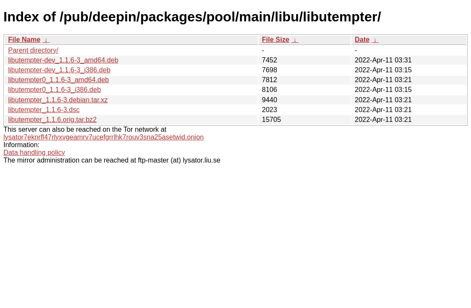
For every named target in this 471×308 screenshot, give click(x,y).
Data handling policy (34, 152)
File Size (275, 39)
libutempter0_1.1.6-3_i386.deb (54, 89)
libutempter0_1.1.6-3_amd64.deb (58, 79)
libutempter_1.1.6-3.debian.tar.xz (58, 100)
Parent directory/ (33, 50)
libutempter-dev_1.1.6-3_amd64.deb (63, 60)
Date (362, 39)
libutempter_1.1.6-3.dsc (43, 109)
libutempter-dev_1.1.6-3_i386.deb (59, 70)
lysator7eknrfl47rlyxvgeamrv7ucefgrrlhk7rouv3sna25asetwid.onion (103, 137)
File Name (24, 39)
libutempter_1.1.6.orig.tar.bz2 (52, 119)
